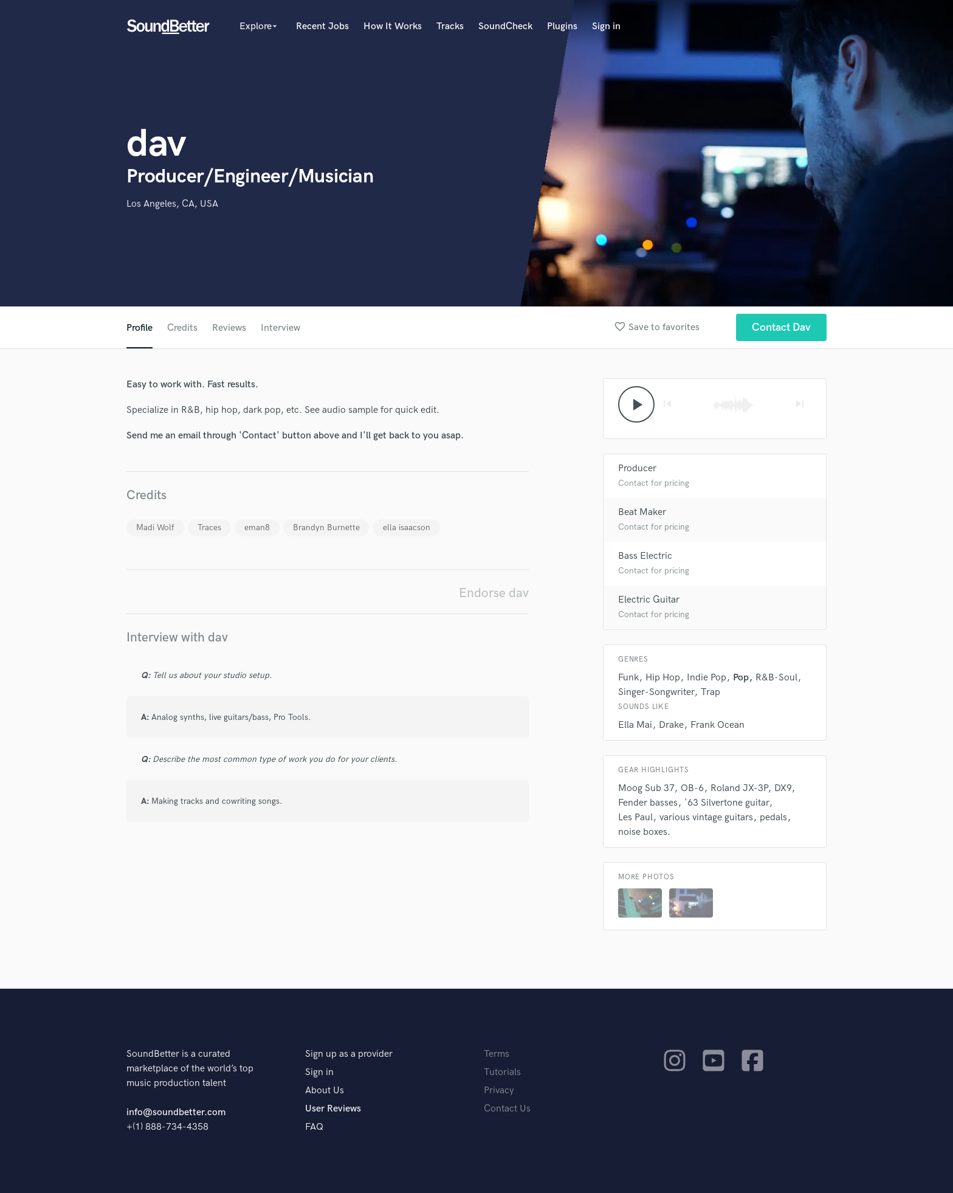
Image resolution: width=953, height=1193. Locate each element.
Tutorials (502, 1072)
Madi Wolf (155, 527)
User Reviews (333, 1109)
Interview (280, 328)
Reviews (229, 328)
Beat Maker (642, 512)
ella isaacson (406, 527)
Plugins (562, 26)
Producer (637, 468)
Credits (182, 328)
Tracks (450, 26)
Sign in (606, 26)
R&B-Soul (776, 677)
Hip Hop (662, 677)
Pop (741, 677)
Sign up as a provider (349, 1054)
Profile (139, 328)
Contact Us (507, 1109)
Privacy (499, 1090)
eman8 (257, 527)
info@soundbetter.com (175, 1112)
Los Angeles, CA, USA (172, 204)
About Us (324, 1090)
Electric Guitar (648, 600)
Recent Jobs (322, 26)
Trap (710, 692)
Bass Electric (645, 556)
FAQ (314, 1127)
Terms (496, 1054)
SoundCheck (505, 26)
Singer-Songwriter (656, 692)
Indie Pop (706, 677)
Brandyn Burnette (326, 527)
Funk (628, 677)
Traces (209, 527)
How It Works (392, 26)
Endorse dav (494, 593)
